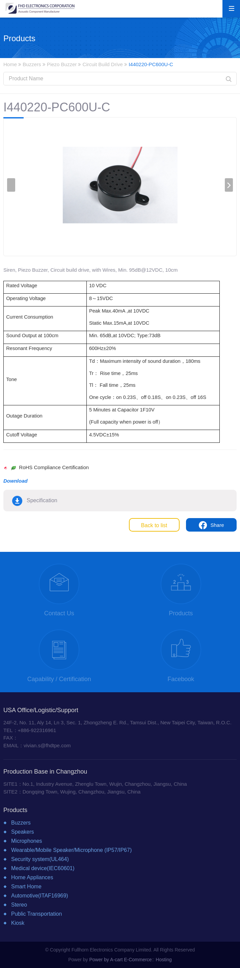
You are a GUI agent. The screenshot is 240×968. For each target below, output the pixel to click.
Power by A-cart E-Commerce (120, 959)
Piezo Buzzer (62, 64)
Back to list (154, 525)
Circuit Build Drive (103, 64)
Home (10, 64)
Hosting (163, 959)
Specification (42, 500)
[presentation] (11, 185)
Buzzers (32, 64)
